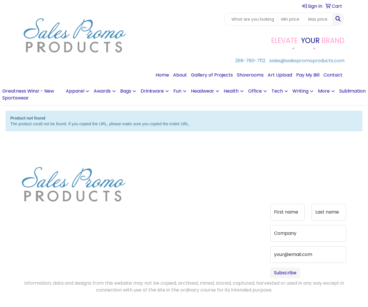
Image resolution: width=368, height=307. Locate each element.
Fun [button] (177, 91)
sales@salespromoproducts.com (306, 60)
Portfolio (176, 210)
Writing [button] (300, 91)
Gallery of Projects (212, 75)
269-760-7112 (250, 60)
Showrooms (250, 75)
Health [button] (231, 91)
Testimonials (146, 195)
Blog (137, 187)
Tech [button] (277, 91)
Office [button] (255, 91)
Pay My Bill (307, 75)
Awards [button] (102, 91)
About (180, 75)
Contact (332, 75)
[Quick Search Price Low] (291, 19)
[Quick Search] (251, 19)
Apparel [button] (75, 91)
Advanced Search (178, 190)
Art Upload (280, 75)
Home (162, 75)
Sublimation (352, 91)
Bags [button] (125, 91)
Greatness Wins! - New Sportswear (28, 94)
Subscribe (285, 272)
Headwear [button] (202, 91)
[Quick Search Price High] (318, 19)
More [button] (324, 91)
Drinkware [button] (152, 91)
